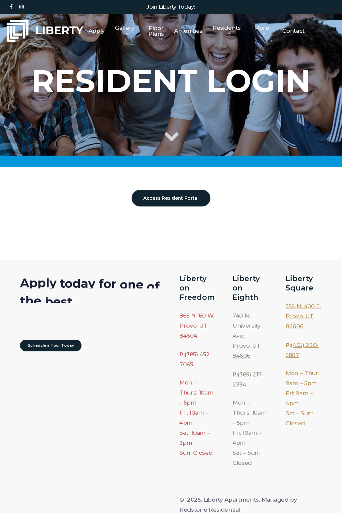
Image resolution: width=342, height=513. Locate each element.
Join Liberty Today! (171, 7)
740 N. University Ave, (246, 325)
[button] (171, 198)
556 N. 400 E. (303, 306)
